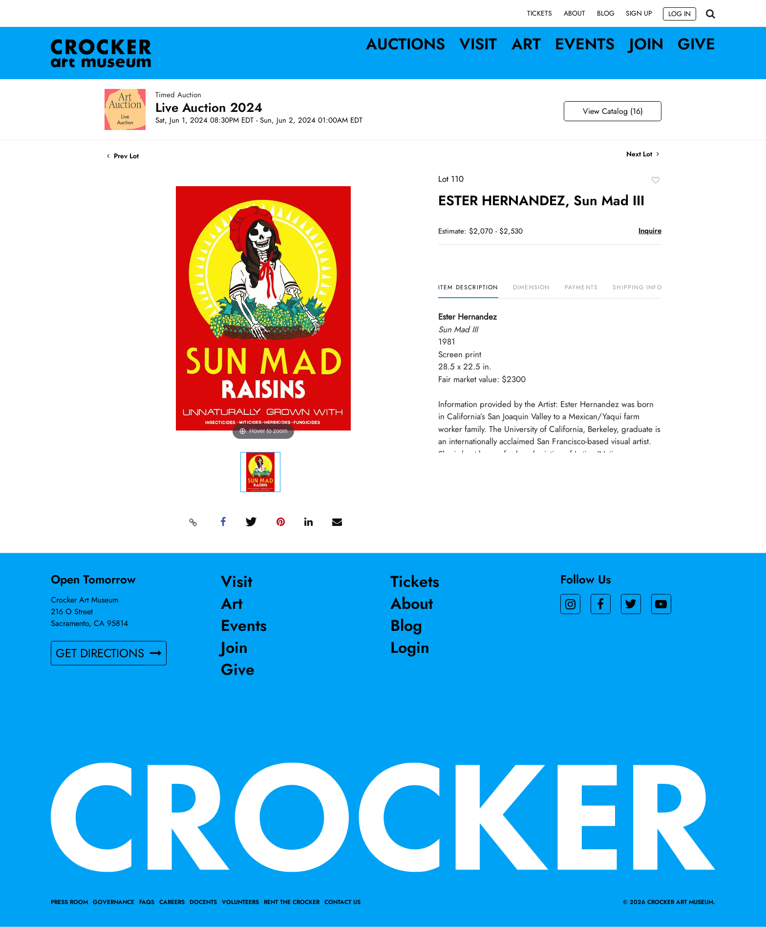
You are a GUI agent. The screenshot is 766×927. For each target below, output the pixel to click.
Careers (172, 902)
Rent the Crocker (291, 902)
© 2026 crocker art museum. (669, 902)
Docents (203, 902)
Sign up (639, 13)
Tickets (539, 13)
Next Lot (642, 155)
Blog (606, 13)
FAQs (146, 902)
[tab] (468, 291)
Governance (113, 902)
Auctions (405, 44)
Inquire (649, 231)
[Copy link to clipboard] (193, 522)
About (574, 13)
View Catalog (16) (613, 111)
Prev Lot (123, 156)
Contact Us (342, 902)
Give (696, 44)
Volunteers (240, 902)
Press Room (69, 902)
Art (526, 44)
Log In (679, 14)
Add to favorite (655, 180)
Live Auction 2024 (208, 108)
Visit (478, 44)
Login (409, 647)
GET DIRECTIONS (109, 653)
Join (646, 44)
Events (585, 44)
